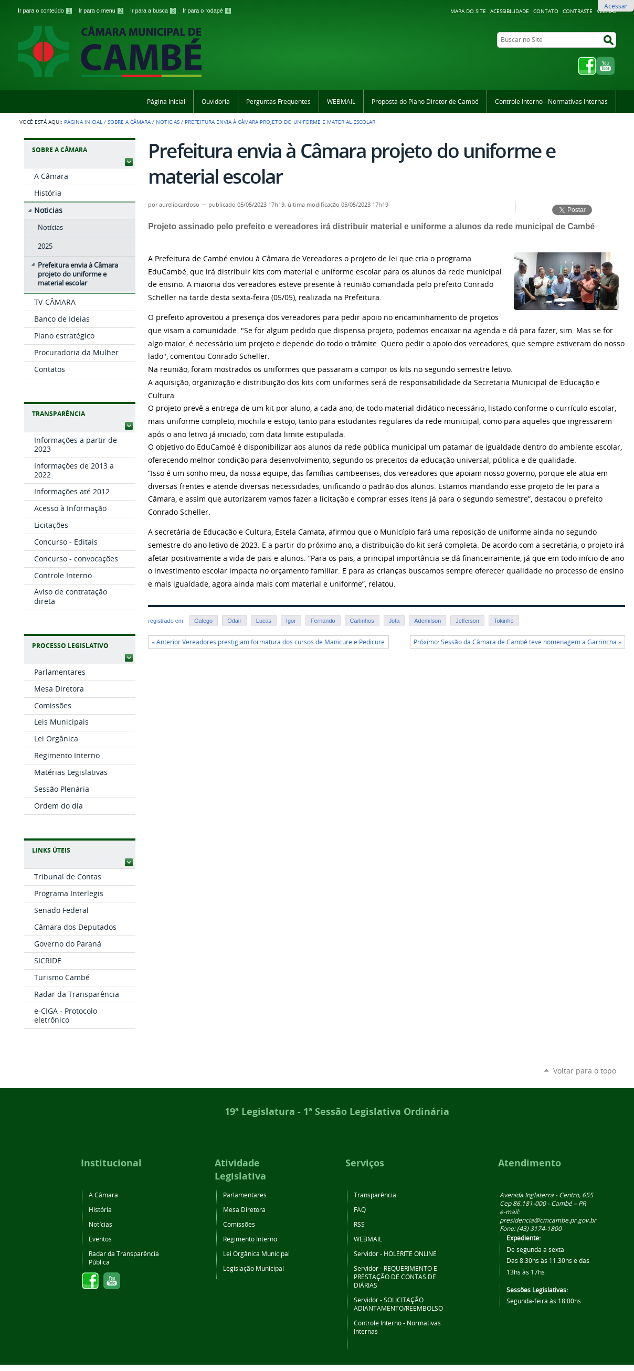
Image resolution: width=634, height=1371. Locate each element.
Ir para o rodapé (207, 10)
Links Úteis (51, 850)
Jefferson (467, 621)
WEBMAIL (341, 101)
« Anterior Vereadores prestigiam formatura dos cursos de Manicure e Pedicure (268, 641)
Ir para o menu (102, 10)
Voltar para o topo (584, 1071)
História (100, 1209)
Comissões (239, 1224)
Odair (234, 621)
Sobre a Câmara (129, 121)
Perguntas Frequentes (278, 101)
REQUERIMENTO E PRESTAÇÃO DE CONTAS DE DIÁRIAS (395, 1276)
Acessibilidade (509, 11)
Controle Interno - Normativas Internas (551, 101)
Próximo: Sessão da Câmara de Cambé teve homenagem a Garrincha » (517, 641)
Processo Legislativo (70, 645)
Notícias (100, 1224)
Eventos (100, 1239)
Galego (203, 621)
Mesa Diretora (244, 1209)
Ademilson (427, 621)
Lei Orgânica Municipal (256, 1253)
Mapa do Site (468, 11)
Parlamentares (245, 1195)
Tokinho (504, 621)
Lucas (263, 621)
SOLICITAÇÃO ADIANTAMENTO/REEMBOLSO (398, 1303)
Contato (545, 11)
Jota (394, 621)
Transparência (58, 413)
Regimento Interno (250, 1239)
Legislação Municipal (253, 1268)
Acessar (616, 6)
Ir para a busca (154, 10)
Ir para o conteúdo (46, 10)
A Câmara (103, 1195)
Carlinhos (362, 621)
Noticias (167, 121)
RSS (359, 1224)
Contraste (578, 11)
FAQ (360, 1209)
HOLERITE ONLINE (410, 1253)
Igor (291, 621)
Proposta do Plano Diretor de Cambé (425, 101)
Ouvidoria (216, 101)
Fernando (323, 621)
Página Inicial (166, 101)
